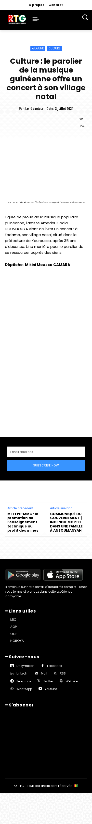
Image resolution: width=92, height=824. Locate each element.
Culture (54, 48)
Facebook (54, 666)
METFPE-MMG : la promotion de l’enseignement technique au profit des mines (22, 522)
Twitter (48, 681)
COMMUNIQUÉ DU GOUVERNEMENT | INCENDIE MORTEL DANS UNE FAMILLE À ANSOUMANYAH (66, 522)
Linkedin (22, 673)
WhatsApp (24, 689)
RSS (63, 673)
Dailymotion (25, 666)
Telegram (23, 681)
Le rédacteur (34, 109)
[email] (46, 452)
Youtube (51, 689)
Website (72, 681)
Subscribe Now (46, 465)
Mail (44, 673)
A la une (37, 48)
